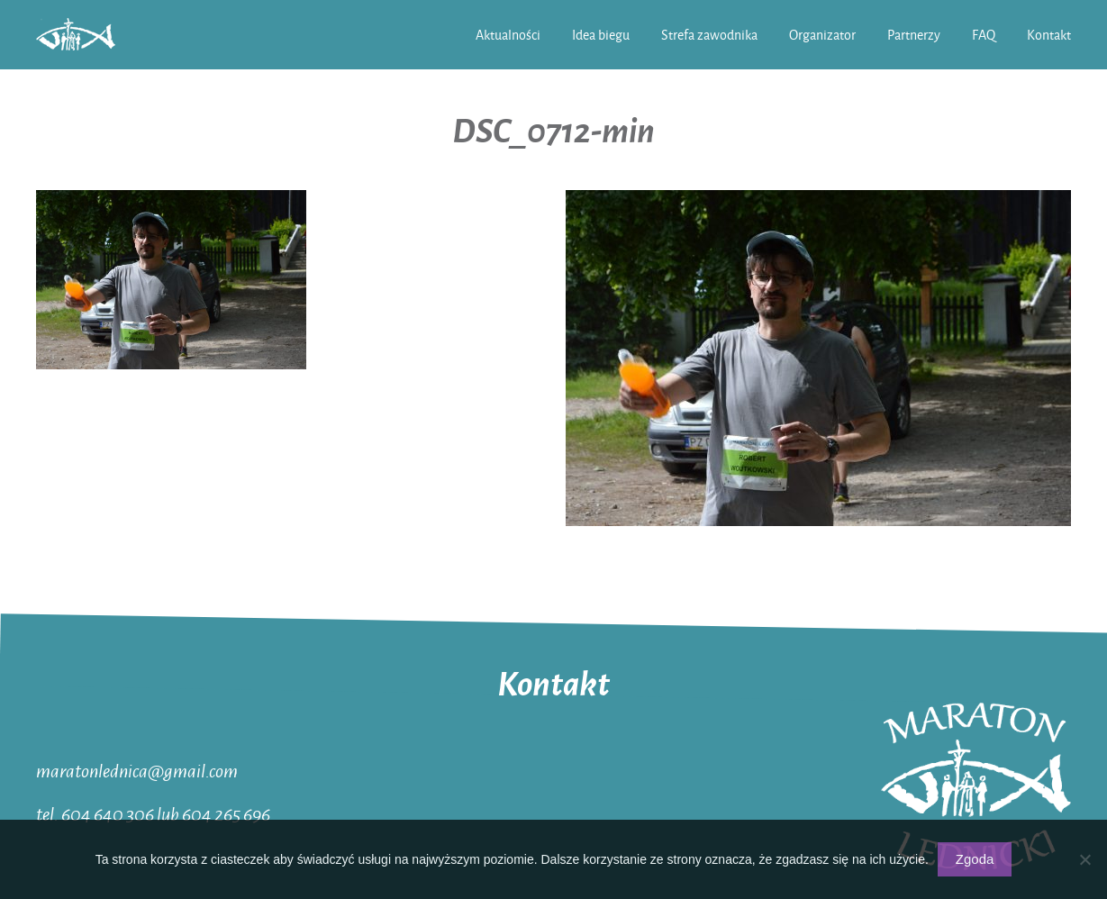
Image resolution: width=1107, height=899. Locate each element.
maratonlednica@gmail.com (137, 770)
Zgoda (975, 859)
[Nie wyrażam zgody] (1084, 859)
